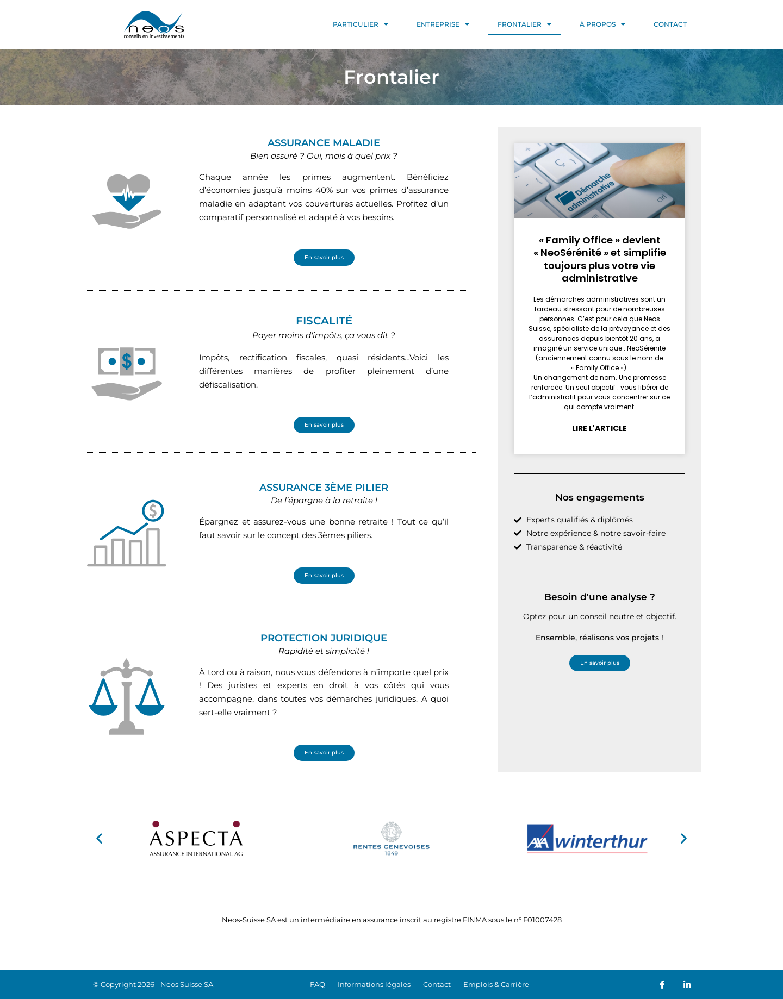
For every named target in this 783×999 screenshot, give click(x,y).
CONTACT (670, 24)
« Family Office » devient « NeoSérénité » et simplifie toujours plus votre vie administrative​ (597, 259)
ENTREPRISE (443, 24)
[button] (99, 838)
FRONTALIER (524, 24)
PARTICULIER (360, 24)
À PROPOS (602, 24)
